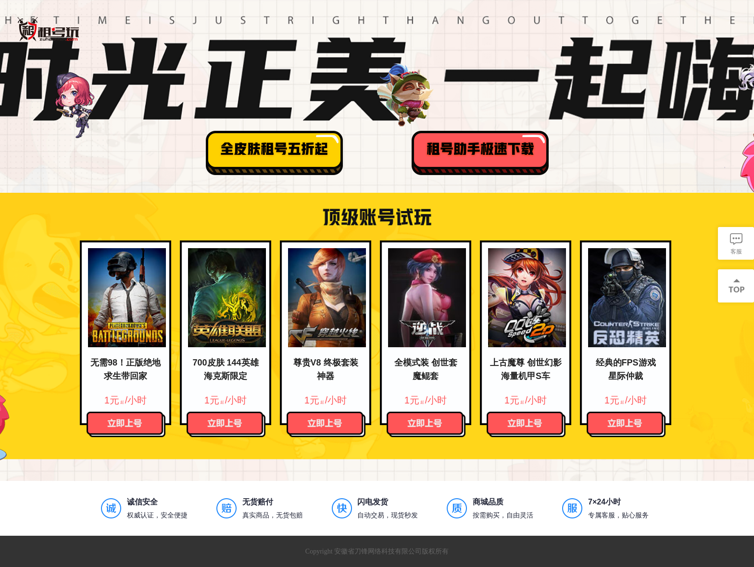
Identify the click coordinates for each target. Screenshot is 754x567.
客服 (736, 251)
